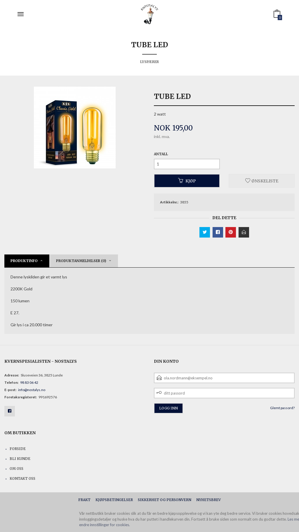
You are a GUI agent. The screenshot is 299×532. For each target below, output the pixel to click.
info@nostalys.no (31, 390)
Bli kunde (20, 458)
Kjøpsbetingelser (114, 500)
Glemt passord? (282, 408)
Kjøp (187, 180)
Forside (18, 448)
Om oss (16, 468)
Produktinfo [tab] (24, 261)
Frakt (84, 500)
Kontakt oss (22, 478)
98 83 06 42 (29, 382)
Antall (161, 154)
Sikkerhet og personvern (164, 500)
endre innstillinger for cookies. (104, 524)
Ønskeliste (261, 180)
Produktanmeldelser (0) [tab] (81, 261)
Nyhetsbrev (208, 500)
